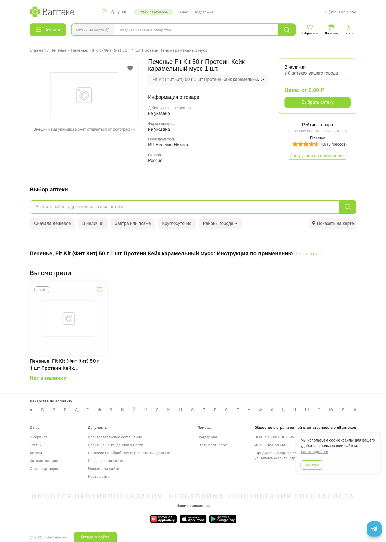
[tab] (332, 223)
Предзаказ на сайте (105, 460)
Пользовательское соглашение (115, 436)
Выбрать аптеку (318, 102)
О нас (183, 11)
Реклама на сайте (103, 468)
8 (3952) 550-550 (340, 12)
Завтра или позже (133, 223)
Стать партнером (154, 11)
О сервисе (38, 436)
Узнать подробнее (314, 452)
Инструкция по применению (317, 156)
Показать (306, 253)
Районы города (220, 223)
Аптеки (36, 452)
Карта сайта (99, 476)
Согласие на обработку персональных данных (129, 452)
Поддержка (203, 11)
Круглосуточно (177, 223)
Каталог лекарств (45, 460)
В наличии (92, 223)
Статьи (36, 444)
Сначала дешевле (52, 223)
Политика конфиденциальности (115, 444)
